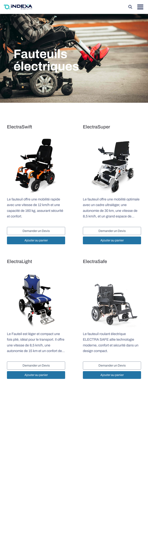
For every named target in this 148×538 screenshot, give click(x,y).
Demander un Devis (36, 231)
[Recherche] (130, 7)
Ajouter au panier (36, 240)
